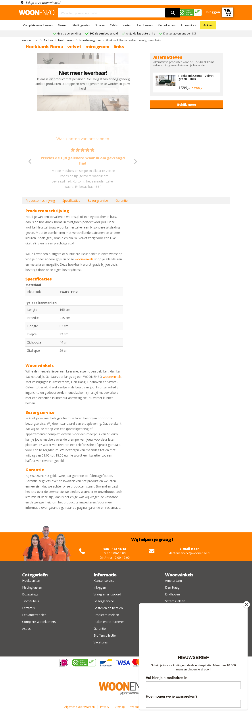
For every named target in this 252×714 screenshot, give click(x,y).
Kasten (127, 25)
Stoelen (100, 25)
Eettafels (28, 608)
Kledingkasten (81, 25)
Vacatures (101, 642)
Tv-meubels (30, 601)
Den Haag (172, 587)
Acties (208, 25)
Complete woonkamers (38, 25)
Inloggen (100, 587)
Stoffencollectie (105, 635)
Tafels (113, 25)
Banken (62, 25)
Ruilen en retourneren (109, 622)
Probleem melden (106, 615)
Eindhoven (172, 594)
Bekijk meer (186, 104)
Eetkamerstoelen (34, 615)
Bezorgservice (98, 200)
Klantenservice (104, 580)
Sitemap (120, 707)
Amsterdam (173, 580)
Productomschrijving (40, 200)
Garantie (121, 200)
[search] (172, 12)
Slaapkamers (145, 25)
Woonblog (137, 707)
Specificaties (71, 200)
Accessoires (188, 25)
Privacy (104, 707)
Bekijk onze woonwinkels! (43, 2)
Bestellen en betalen (108, 608)
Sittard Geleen (175, 601)
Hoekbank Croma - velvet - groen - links (196, 77)
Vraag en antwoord (107, 594)
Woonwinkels (179, 575)
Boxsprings (30, 594)
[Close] (246, 604)
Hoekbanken (31, 580)
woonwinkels (84, 259)
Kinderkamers (166, 25)
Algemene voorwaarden (79, 707)
